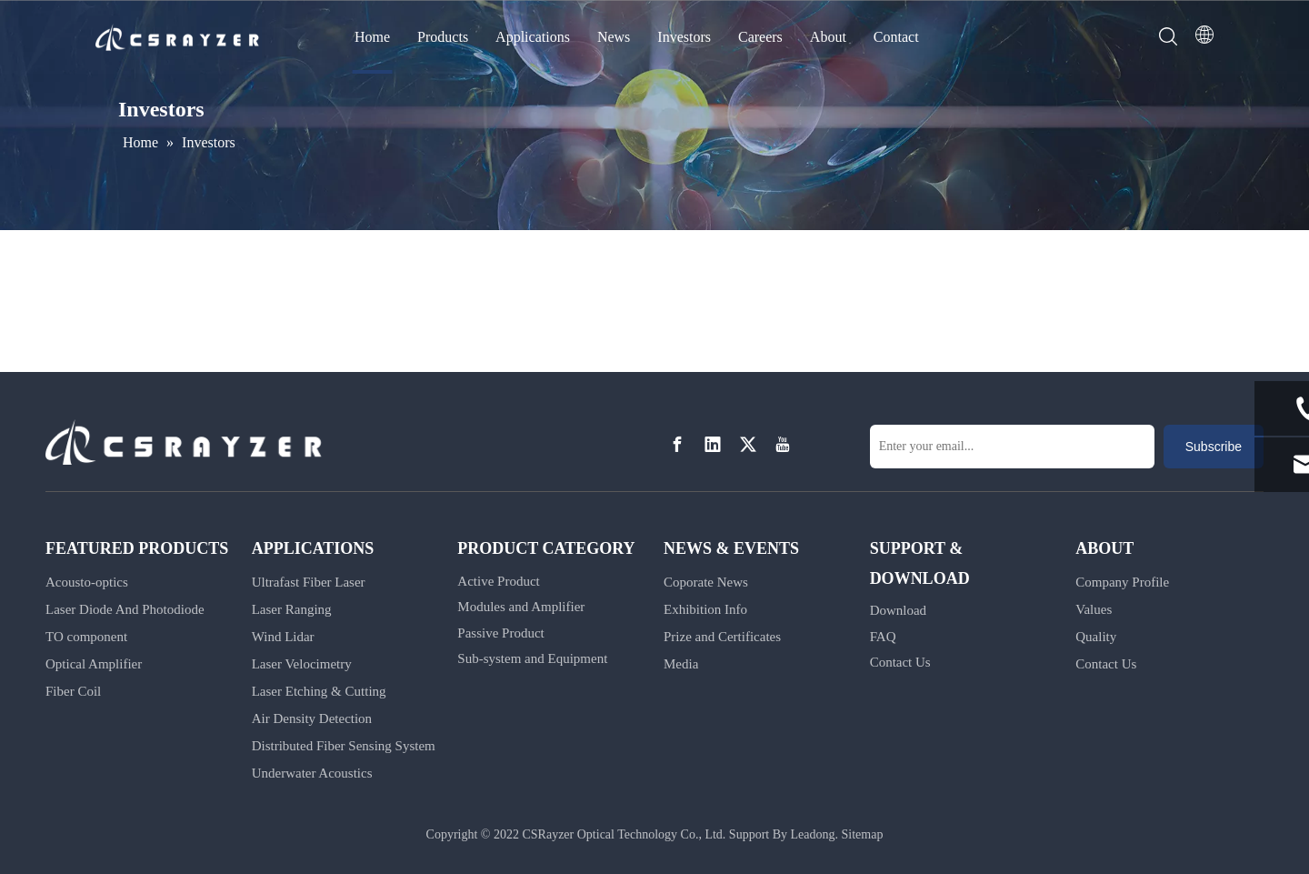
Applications (532, 37)
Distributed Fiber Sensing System (343, 745)
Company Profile (1122, 582)
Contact (896, 37)
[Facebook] (677, 445)
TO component (86, 636)
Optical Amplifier (93, 664)
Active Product (498, 581)
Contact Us (900, 662)
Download (898, 610)
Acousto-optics (86, 582)
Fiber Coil (73, 691)
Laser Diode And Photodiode (125, 609)
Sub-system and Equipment (532, 658)
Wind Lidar (283, 636)
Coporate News (706, 582)
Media (681, 664)
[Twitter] (748, 445)
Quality (1095, 636)
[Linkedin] (712, 445)
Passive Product (500, 633)
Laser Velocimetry (302, 664)
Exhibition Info (705, 609)
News (613, 37)
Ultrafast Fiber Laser (308, 582)
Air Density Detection (312, 718)
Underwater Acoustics (312, 773)
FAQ (883, 636)
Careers (760, 37)
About (828, 37)
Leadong (813, 834)
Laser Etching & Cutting (319, 691)
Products (442, 37)
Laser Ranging (292, 609)
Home (372, 37)
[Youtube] (782, 445)
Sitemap (863, 834)
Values (1093, 609)
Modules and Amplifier (521, 606)
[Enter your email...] (1012, 446)
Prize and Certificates (722, 636)
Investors (684, 37)
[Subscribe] (1214, 446)
